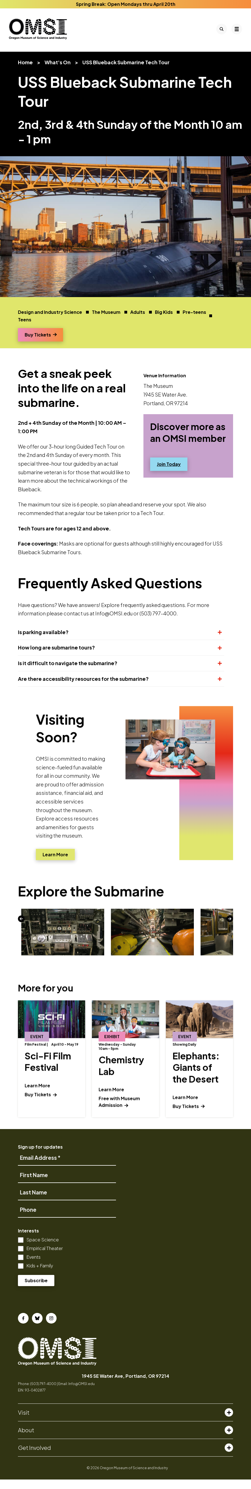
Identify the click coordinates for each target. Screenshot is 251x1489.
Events (33, 1266)
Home (25, 71)
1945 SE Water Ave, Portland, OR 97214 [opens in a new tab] (125, 1385)
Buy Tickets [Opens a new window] (40, 344)
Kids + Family (39, 1275)
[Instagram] (51, 1327)
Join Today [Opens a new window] (169, 473)
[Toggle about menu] (229, 1439)
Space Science (42, 1249)
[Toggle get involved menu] (229, 1457)
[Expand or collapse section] (217, 641)
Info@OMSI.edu (81, 1393)
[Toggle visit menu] (229, 1422)
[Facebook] (23, 1327)
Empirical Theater (44, 1258)
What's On (58, 71)
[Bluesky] (37, 1327)
